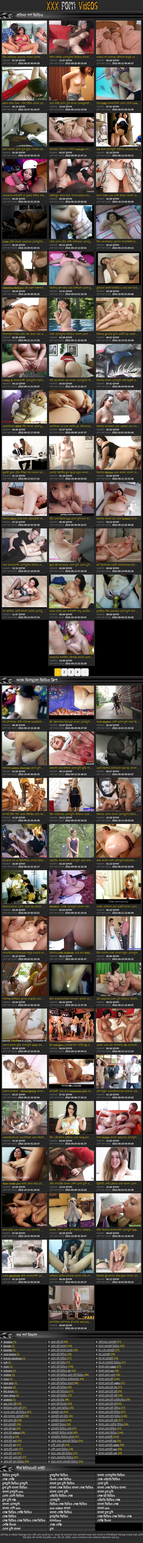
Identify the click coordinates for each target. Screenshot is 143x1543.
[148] (61, 1346)
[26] (12, 1428)
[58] (59, 1341)
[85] (64, 1432)
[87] (17, 1412)
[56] (16, 1416)
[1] (10, 1341)
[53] (61, 1403)
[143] (109, 1436)
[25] (13, 1440)
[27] (15, 1407)
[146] (109, 1379)
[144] (61, 1420)
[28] (12, 1403)
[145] (62, 1366)
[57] (12, 1453)
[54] (67, 1379)
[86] (70, 1374)
